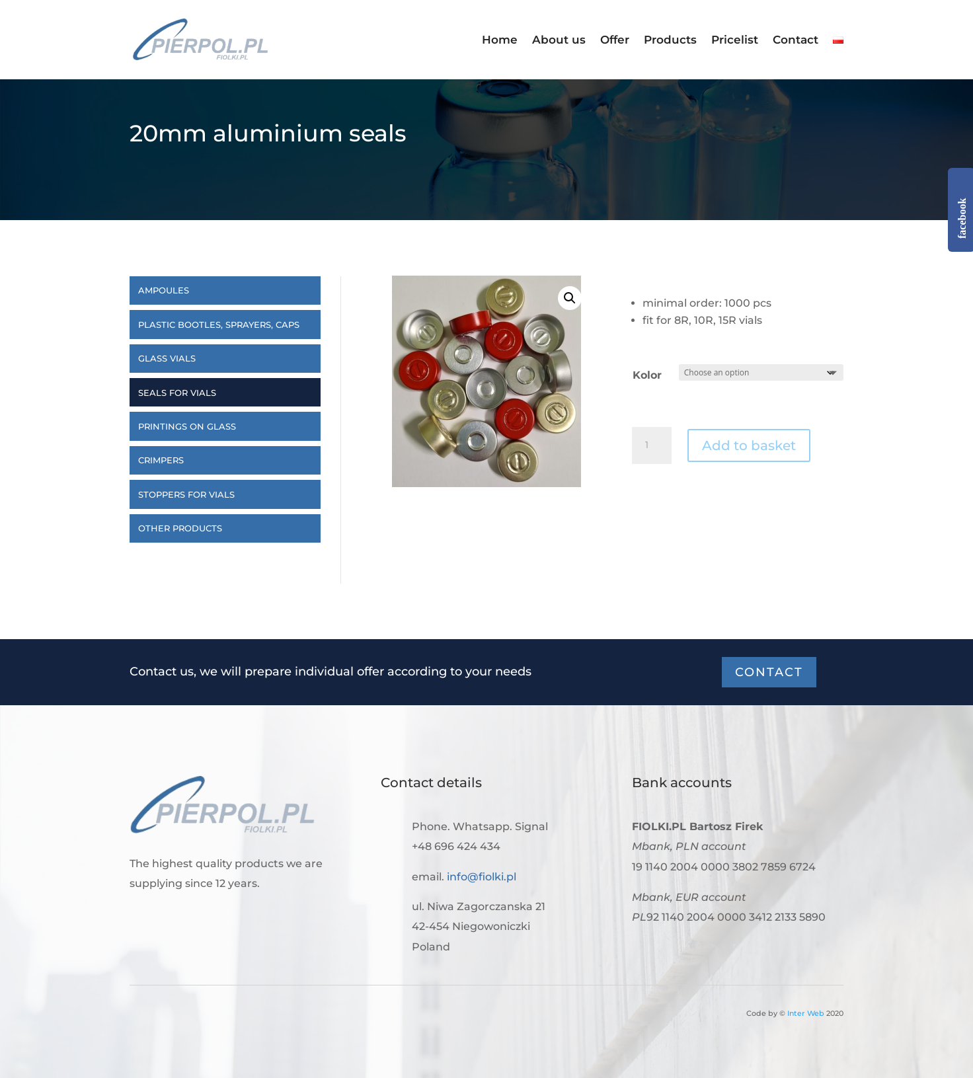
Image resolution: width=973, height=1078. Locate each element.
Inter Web (805, 1013)
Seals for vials (177, 392)
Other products (180, 528)
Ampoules (163, 290)
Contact (795, 40)
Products (670, 40)
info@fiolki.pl (481, 876)
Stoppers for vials (186, 494)
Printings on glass (187, 426)
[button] (570, 298)
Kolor (647, 375)
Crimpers (161, 460)
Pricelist (734, 40)
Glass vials (167, 358)
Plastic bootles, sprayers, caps (218, 324)
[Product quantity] (652, 445)
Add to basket (749, 445)
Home (500, 40)
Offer (614, 40)
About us (559, 40)
